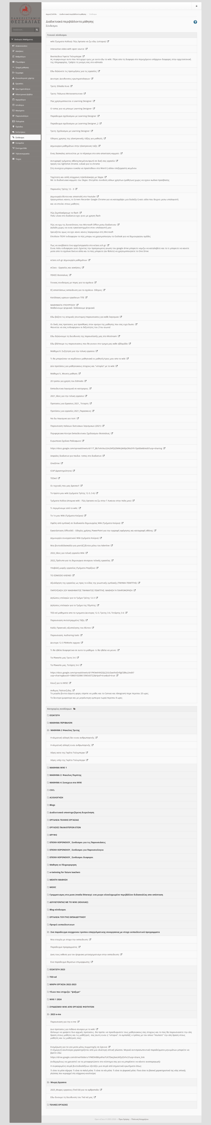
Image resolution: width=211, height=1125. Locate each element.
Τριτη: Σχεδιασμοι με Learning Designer (71, 131)
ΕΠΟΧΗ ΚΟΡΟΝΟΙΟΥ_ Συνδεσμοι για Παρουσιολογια (76, 849)
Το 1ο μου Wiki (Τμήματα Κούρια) (68, 515)
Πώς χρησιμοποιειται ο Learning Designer (72, 101)
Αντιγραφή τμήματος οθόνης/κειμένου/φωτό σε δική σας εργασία (84, 160)
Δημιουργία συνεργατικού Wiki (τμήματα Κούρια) (76, 538)
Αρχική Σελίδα (51, 14)
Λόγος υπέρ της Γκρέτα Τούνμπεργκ (69, 760)
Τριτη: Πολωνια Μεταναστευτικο (68, 93)
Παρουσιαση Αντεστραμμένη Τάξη (69, 620)
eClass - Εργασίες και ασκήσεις (67, 267)
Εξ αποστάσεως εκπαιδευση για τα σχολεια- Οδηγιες (77, 290)
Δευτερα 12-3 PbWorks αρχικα (66, 642)
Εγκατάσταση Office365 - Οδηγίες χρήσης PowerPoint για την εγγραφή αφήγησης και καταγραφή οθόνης (103, 530)
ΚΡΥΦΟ (53, 834)
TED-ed (53, 976)
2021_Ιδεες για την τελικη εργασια (68, 396)
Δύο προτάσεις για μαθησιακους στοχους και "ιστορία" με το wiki (84, 366)
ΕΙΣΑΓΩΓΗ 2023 (57, 969)
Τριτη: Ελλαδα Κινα (61, 86)
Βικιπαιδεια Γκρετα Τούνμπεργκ (67, 56)
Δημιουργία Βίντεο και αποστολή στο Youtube (74, 196)
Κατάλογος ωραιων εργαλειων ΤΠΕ (68, 297)
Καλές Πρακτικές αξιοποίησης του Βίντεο (72, 627)
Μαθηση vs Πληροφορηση (63, 864)
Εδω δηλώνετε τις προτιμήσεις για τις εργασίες (75, 71)
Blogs (52, 805)
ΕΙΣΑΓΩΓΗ (55, 715)
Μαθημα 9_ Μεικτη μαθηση (65, 373)
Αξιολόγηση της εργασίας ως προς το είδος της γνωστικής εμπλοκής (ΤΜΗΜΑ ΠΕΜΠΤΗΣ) (95, 582)
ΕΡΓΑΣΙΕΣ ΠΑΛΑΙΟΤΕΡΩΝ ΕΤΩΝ (65, 827)
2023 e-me (56, 1014)
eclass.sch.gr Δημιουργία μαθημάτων (70, 260)
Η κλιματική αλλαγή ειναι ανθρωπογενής (71, 745)
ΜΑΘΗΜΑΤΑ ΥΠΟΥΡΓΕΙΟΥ (64, 305)
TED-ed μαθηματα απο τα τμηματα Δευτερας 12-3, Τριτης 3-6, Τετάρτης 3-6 (88, 612)
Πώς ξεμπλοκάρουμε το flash (66, 212)
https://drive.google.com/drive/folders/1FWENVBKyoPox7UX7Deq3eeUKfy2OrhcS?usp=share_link (97, 1057)
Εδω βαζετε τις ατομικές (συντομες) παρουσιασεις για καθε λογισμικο (86, 316)
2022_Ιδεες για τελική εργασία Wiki (69, 553)
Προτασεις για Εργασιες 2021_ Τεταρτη (71, 403)
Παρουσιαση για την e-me (64, 1021)
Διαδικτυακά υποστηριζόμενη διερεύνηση (72, 812)
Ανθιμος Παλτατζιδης (62, 690)
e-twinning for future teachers (65, 872)
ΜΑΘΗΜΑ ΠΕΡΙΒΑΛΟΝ (61, 722)
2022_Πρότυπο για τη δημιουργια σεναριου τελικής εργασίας (81, 560)
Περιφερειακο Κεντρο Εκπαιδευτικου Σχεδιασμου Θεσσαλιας (81, 433)
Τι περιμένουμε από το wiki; (65, 508)
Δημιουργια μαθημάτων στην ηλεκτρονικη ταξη (75, 146)
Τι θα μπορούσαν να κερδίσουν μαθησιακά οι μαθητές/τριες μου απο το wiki (89, 358)
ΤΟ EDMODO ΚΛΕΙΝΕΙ (62, 575)
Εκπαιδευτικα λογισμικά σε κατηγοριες (70, 388)
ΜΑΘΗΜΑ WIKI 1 (58, 767)
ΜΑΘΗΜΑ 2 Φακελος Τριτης (65, 730)
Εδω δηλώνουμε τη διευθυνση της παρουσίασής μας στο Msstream (85, 336)
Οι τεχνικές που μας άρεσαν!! (66, 485)
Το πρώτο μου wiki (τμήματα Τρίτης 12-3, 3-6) (74, 493)
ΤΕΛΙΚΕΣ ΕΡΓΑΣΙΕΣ (59, 1104)
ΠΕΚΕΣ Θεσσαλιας (60, 275)
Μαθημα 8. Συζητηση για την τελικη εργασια (74, 351)
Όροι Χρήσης (124, 1119)
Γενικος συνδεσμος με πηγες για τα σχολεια (73, 282)
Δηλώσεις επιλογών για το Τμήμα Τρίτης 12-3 (74, 597)
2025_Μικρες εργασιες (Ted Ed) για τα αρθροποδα (76, 1089)
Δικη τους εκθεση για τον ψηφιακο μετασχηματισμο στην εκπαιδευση (86, 954)
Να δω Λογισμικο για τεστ (64, 418)
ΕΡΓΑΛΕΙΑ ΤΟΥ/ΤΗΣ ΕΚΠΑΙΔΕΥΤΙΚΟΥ (68, 917)
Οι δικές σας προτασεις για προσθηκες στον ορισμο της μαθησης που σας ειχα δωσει (93, 324)
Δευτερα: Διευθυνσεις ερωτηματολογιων (71, 78)
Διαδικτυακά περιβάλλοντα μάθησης (72, 14)
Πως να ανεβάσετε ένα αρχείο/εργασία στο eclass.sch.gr (79, 245)
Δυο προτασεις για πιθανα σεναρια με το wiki (74, 1029)
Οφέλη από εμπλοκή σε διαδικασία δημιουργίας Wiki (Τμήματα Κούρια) (86, 523)
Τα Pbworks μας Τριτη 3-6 (64, 657)
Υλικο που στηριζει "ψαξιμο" (65, 991)
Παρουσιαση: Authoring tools (66, 635)
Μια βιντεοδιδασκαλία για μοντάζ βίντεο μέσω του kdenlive (81, 545)
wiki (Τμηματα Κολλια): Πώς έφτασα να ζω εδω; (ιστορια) (79, 41)
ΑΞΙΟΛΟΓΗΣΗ (56, 797)
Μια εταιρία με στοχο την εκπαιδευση (70, 939)
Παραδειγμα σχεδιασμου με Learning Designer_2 (76, 123)
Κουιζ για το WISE (60, 683)
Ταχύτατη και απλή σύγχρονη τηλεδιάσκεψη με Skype (78, 177)
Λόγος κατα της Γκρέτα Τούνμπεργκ (69, 752)
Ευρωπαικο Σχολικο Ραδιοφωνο (67, 440)
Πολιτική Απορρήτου (139, 1119)
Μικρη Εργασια (58, 1082)
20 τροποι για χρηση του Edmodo (68, 381)
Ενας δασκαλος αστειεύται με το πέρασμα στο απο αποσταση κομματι (86, 153)
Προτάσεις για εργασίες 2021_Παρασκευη (72, 411)
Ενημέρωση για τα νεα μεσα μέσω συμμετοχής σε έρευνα (80, 1047)
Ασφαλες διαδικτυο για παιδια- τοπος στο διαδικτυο (77, 455)
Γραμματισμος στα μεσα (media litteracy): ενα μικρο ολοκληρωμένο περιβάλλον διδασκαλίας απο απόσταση (106, 894)
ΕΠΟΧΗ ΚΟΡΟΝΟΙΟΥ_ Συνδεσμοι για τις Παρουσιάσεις (78, 842)
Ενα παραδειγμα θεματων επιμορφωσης (71, 962)
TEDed (55, 478)
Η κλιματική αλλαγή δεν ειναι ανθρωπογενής (73, 737)
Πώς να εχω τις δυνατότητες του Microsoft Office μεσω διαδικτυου (84, 224)
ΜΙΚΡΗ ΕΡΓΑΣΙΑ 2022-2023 (63, 984)
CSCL (52, 790)
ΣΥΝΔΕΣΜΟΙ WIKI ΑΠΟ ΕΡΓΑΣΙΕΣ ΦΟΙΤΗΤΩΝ (72, 1006)
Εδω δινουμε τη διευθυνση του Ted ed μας (73, 1097)
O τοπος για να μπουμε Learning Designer (72, 108)
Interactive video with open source (68, 48)
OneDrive (56, 463)
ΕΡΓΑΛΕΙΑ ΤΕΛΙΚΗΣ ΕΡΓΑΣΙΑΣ (64, 820)
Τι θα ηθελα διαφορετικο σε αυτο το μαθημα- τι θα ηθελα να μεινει (84, 650)
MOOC (53, 887)
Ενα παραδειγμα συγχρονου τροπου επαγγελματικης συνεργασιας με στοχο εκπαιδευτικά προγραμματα (105, 932)
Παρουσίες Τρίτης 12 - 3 (63, 189)
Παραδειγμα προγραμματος (65, 947)
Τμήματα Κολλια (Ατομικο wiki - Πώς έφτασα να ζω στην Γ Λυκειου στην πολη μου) (92, 500)
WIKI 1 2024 (56, 999)
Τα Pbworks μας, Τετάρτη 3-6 (66, 665)
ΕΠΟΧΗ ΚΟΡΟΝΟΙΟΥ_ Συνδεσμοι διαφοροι (71, 857)
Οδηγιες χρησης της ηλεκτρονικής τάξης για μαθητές (78, 138)
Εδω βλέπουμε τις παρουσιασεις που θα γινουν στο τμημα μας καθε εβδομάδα (90, 343)
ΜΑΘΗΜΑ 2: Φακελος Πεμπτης (65, 775)
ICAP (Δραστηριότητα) (62, 470)
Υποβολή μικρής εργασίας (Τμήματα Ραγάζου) (74, 568)
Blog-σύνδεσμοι (58, 909)
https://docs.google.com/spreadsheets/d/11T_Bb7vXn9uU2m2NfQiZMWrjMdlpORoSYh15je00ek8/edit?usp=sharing (107, 448)
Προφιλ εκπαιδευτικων (62, 924)
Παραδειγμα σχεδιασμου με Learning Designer (74, 116)
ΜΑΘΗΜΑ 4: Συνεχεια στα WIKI (66, 782)
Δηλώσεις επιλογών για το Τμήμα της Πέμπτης (74, 605)
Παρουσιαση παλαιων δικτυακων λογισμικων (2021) (77, 425)
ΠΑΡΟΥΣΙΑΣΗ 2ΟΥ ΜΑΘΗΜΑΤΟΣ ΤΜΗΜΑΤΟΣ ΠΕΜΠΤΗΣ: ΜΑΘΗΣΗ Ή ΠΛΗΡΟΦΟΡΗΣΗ (93, 590)
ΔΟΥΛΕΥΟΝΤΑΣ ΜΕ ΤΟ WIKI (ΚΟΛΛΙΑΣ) (69, 902)
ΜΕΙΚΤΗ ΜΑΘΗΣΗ (59, 879)
